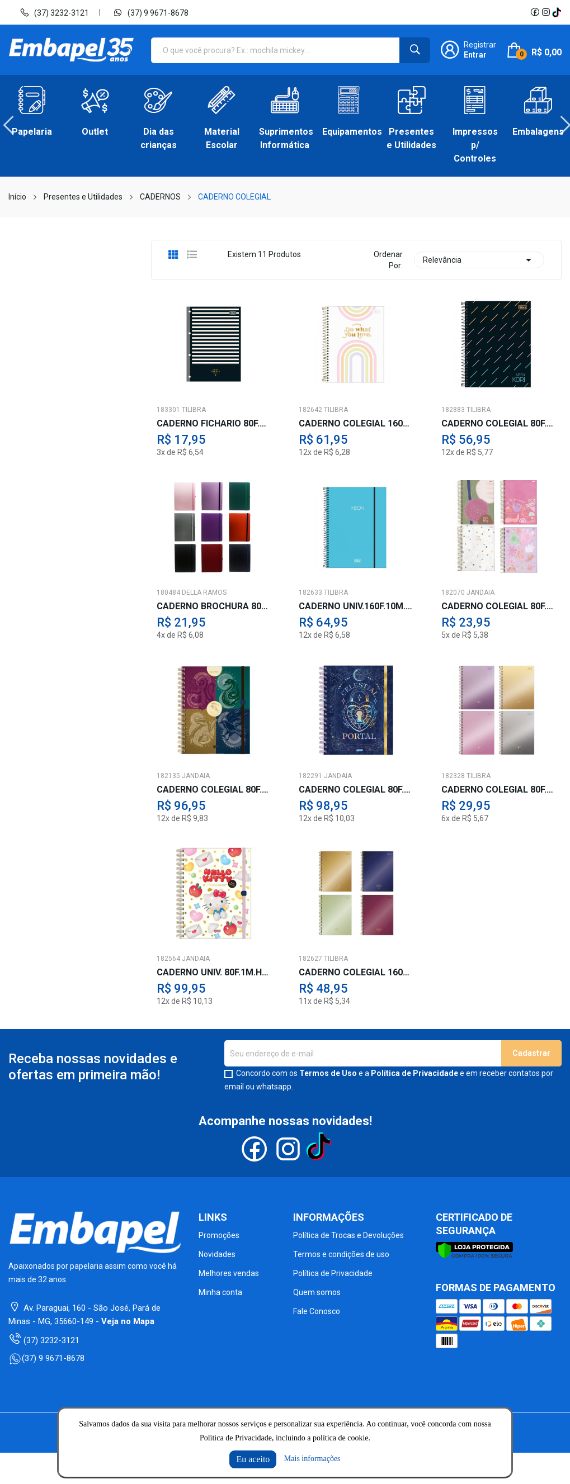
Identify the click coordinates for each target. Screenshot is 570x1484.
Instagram (546, 12)
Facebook (534, 12)
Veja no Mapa (127, 1321)
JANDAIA (480, 592)
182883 (453, 409)
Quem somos (317, 1292)
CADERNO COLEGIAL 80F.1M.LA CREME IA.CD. (498, 606)
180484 (168, 592)
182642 (310, 409)
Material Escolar (221, 138)
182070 (453, 592)
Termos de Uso (328, 1073)
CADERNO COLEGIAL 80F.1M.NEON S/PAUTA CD (498, 424)
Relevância (479, 260)
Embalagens (538, 131)
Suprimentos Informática (285, 138)
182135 (168, 775)
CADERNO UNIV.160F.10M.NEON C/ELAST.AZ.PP (356, 606)
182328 (453, 775)
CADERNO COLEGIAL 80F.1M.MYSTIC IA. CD (356, 790)
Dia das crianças (158, 138)
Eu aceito (253, 1459)
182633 (310, 592)
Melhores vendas (229, 1273)
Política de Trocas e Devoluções (348, 1235)
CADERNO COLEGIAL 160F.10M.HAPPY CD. (356, 424)
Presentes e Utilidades (411, 138)
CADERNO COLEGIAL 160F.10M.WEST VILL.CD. (356, 973)
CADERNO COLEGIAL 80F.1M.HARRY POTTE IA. (214, 790)
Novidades (217, 1254)
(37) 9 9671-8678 (151, 12)
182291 (310, 775)
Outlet (95, 131)
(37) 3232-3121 (54, 12)
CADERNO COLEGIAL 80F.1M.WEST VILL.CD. (498, 790)
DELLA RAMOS (204, 592)
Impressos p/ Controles (475, 145)
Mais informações (312, 1458)
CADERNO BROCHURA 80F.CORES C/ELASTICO (214, 606)
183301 (168, 409)
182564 (168, 958)
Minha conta (220, 1292)
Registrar (480, 44)
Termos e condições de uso (341, 1254)
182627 (310, 958)
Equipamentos (348, 131)
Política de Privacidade (414, 1073)
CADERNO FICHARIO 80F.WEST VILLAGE (214, 424)
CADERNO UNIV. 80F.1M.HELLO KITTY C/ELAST (214, 973)
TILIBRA (194, 409)
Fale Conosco (316, 1311)
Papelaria (32, 131)
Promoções (219, 1235)
